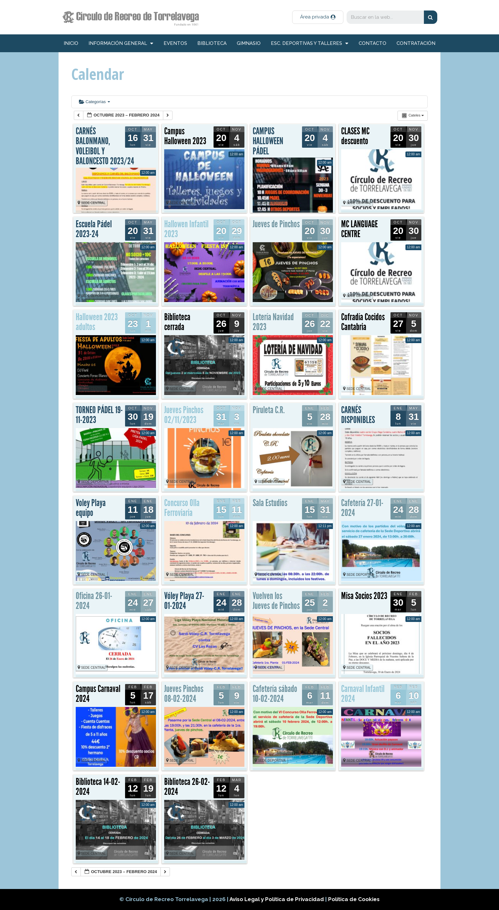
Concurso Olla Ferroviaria (182, 508)
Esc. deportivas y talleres (309, 43)
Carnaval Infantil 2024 (362, 694)
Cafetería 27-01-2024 (362, 508)
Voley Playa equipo (91, 508)
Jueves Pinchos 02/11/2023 (183, 415)
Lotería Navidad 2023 (273, 322)
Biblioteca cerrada (177, 322)
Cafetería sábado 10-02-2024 (275, 694)
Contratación (416, 43)
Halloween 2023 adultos (97, 322)
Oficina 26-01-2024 (94, 601)
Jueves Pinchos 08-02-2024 (183, 694)
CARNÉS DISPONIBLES (358, 415)
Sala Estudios (270, 503)
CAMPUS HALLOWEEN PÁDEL (268, 141)
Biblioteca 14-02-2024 (98, 787)
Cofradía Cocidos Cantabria (363, 322)
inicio (71, 43)
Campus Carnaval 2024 (98, 694)
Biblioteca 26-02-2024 (187, 787)
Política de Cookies (354, 899)
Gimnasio (249, 43)
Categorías (94, 101)
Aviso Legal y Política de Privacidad (277, 899)
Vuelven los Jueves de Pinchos (276, 601)
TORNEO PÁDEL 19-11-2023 (99, 415)
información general (120, 43)
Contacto (372, 43)
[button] (317, 17)
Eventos (175, 43)
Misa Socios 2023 (364, 596)
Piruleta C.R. (269, 410)
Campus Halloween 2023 (185, 136)
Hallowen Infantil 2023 (186, 229)
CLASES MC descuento (355, 136)
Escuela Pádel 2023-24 (94, 229)
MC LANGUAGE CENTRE (359, 229)
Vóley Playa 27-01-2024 (184, 601)
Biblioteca (212, 43)
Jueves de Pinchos (276, 224)
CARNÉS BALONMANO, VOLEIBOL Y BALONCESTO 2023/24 (105, 146)
